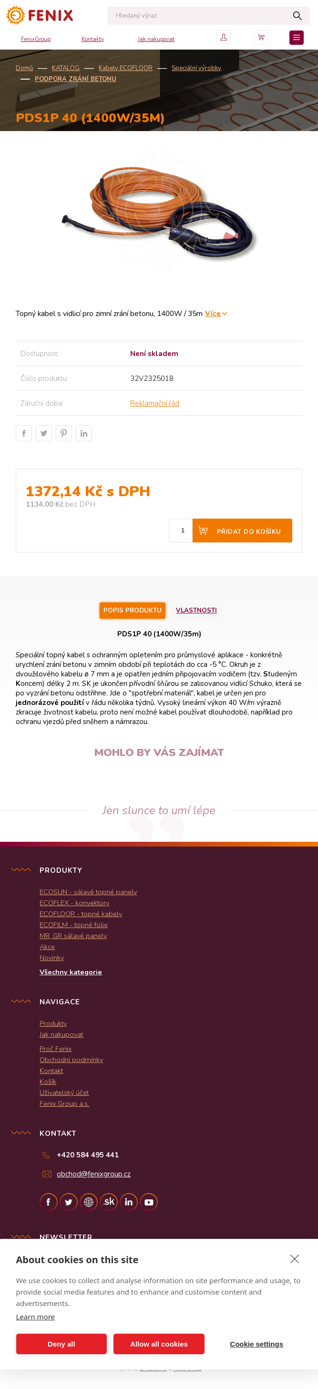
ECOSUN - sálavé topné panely (88, 892)
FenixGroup (36, 39)
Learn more (35, 1316)
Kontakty (93, 39)
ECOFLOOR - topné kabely (81, 914)
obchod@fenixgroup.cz (94, 1174)
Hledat (298, 16)
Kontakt (51, 1070)
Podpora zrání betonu (75, 79)
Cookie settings (256, 1344)
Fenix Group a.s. (64, 1103)
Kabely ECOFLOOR (126, 68)
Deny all (61, 1344)
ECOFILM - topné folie (74, 924)
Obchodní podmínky (71, 1059)
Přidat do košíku (249, 532)
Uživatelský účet (64, 1092)
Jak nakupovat (156, 39)
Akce (47, 946)
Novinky (52, 957)
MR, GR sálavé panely (73, 935)
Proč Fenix (56, 1048)
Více (213, 313)
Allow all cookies (159, 1344)
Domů (24, 68)
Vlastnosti (196, 610)
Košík (48, 1081)
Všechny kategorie (71, 972)
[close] (294, 1258)
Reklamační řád (154, 403)
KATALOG (66, 68)
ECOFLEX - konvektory (74, 903)
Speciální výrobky (196, 68)
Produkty (53, 1023)
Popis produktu (132, 610)
